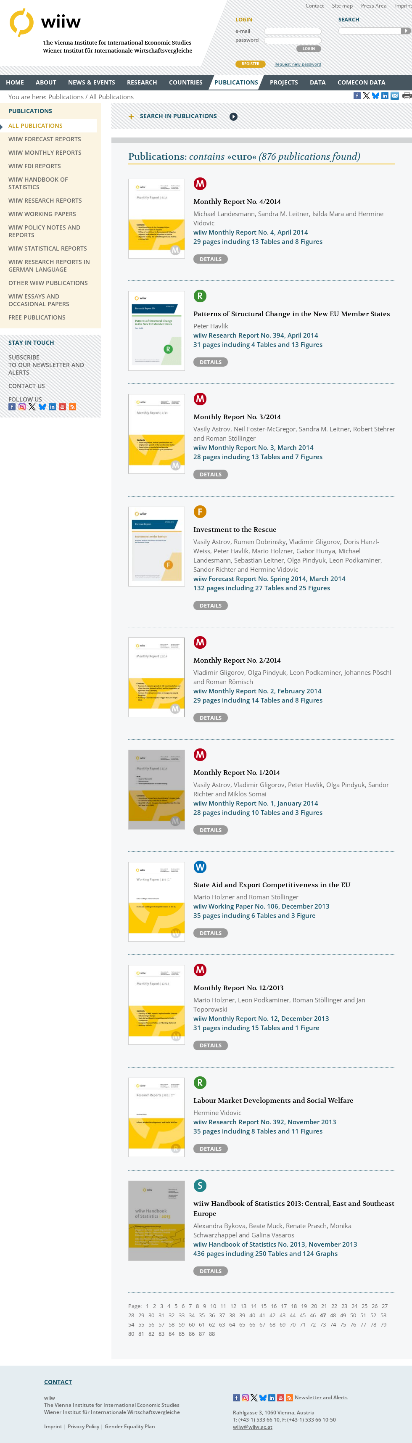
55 (141, 1324)
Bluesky (42, 406)
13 (243, 1306)
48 (333, 1315)
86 (192, 1333)
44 (293, 1315)
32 (171, 1315)
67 (262, 1324)
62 (212, 1324)
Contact (315, 5)
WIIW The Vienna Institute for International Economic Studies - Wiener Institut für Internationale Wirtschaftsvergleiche (113, 33)
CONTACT (58, 1382)
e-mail (242, 30)
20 (314, 1306)
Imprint (403, 5)
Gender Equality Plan (130, 1426)
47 (323, 1315)
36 (212, 1315)
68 (272, 1324)
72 (313, 1324)
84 (171, 1333)
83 (161, 1333)
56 (151, 1324)
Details (211, 259)
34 (192, 1315)
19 (304, 1306)
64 (232, 1324)
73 (323, 1324)
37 (222, 1315)
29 (141, 1315)
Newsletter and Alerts (321, 1397)
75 (343, 1324)
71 (303, 1324)
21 (324, 1306)
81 (141, 1333)
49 (343, 1315)
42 (272, 1315)
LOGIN (309, 48)
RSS (72, 406)
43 (282, 1315)
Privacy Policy (83, 1426)
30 (151, 1315)
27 (385, 1306)
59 (182, 1324)
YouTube (62, 406)
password (247, 39)
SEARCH (406, 31)
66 (252, 1324)
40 (252, 1315)
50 (353, 1315)
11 (223, 1306)
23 (344, 1306)
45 (303, 1315)
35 (202, 1315)
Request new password (298, 64)
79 (383, 1324)
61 (202, 1324)
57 (161, 1324)
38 (232, 1315)
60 (192, 1324)
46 (313, 1315)
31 (161, 1315)
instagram (22, 406)
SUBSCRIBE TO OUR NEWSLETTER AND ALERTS (46, 364)
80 (131, 1333)
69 (282, 1324)
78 (373, 1324)
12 (233, 1306)
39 (242, 1315)
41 (262, 1315)
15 (264, 1306)
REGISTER (250, 63)
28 (131, 1315)
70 (293, 1324)
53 (383, 1315)
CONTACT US (26, 386)
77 (363, 1324)
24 (354, 1306)
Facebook (12, 406)
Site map (342, 5)
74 (333, 1324)
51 (363, 1315)
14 (253, 1306)
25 (364, 1306)
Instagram (245, 1398)
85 (182, 1333)
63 (222, 1324)
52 (373, 1315)
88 (212, 1333)
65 (242, 1324)
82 (151, 1333)
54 (131, 1324)
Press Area (374, 5)
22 (334, 1306)
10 (213, 1306)
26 (375, 1306)
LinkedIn (52, 406)
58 (171, 1324)
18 (294, 1306)
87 (202, 1333)
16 (274, 1306)
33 (182, 1315)
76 (353, 1324)
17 (284, 1306)
